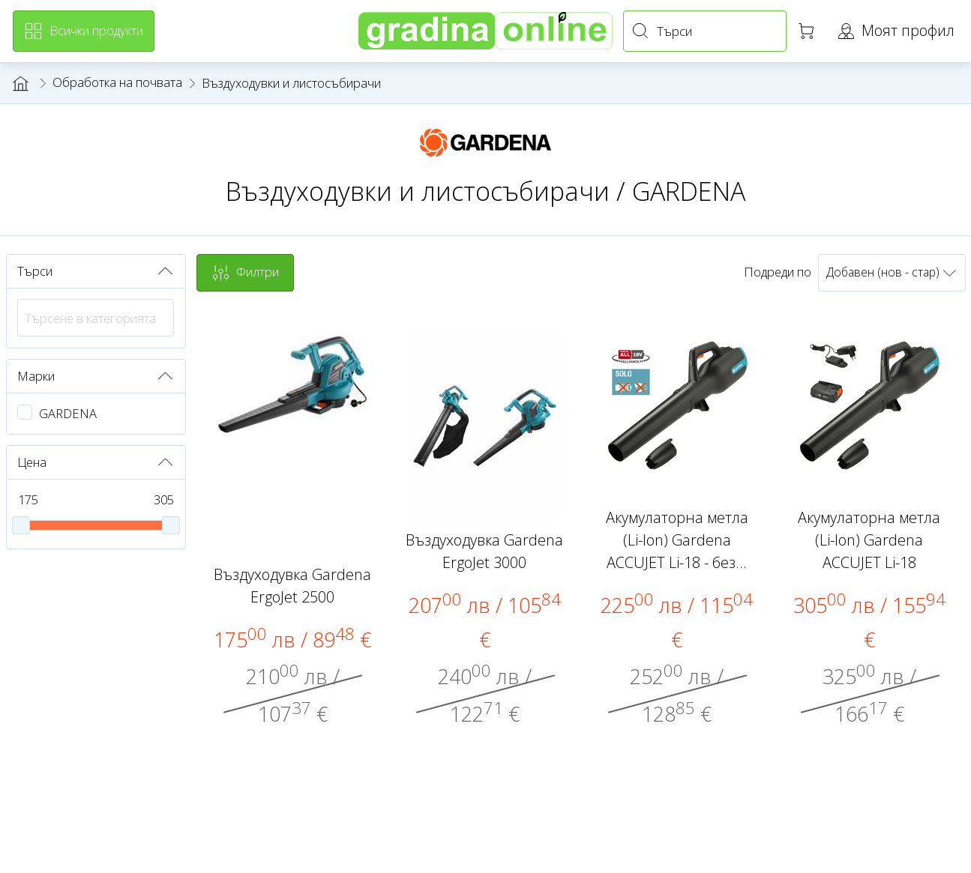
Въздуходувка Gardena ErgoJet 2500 (292, 585)
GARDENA (68, 413)
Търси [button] (95, 271)
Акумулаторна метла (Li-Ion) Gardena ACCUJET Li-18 (869, 540)
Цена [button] (95, 462)
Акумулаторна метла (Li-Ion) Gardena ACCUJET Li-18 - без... (677, 540)
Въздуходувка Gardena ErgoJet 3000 (484, 551)
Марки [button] (95, 376)
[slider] (21, 525)
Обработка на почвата (117, 82)
